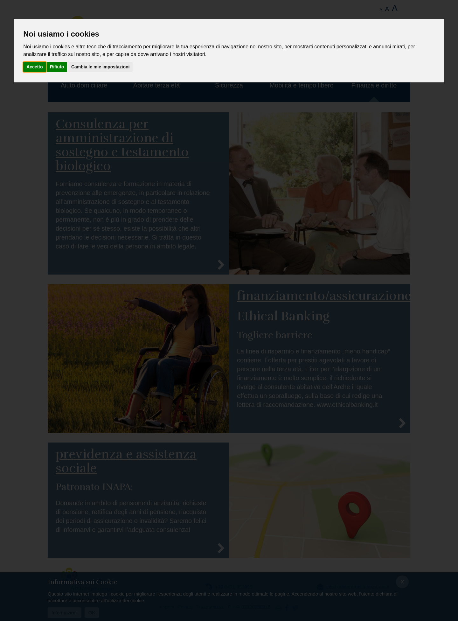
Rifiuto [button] (57, 66)
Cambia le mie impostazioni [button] (100, 66)
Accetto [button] (34, 66)
